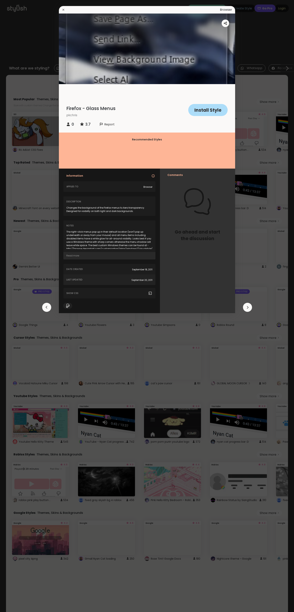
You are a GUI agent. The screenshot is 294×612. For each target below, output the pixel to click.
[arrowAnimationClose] (46, 307)
